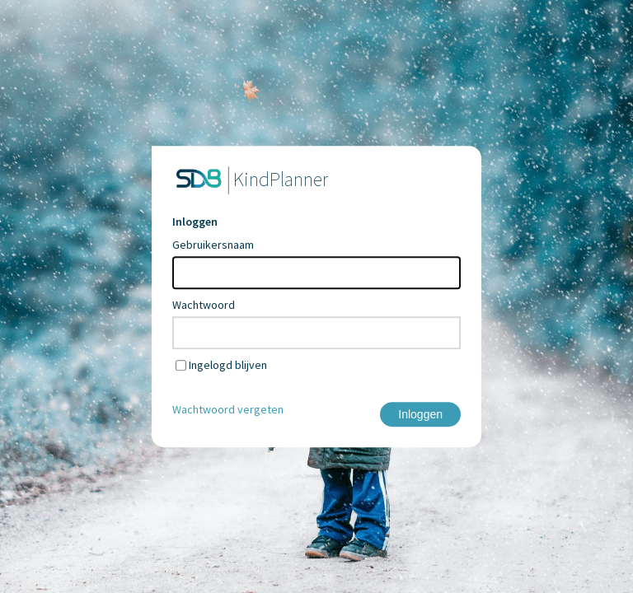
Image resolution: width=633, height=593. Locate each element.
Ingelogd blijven (228, 364)
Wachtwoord (203, 304)
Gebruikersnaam (213, 244)
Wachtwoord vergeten (228, 409)
